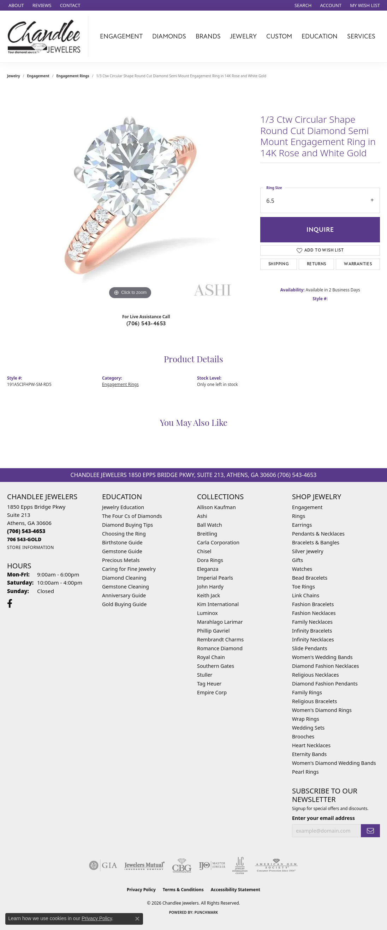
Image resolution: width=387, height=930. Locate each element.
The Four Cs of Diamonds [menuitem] (132, 516)
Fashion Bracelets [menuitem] (313, 604)
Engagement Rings (72, 75)
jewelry (13, 75)
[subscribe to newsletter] (370, 830)
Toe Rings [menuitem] (303, 586)
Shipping (278, 264)
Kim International (218, 604)
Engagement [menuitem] (307, 507)
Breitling (207, 533)
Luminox (207, 613)
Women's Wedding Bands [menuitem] (322, 657)
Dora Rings (210, 560)
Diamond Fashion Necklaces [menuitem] (325, 666)
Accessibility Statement (235, 890)
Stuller (204, 674)
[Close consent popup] (137, 919)
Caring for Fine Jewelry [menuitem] (129, 569)
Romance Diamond (220, 648)
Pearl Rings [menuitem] (305, 771)
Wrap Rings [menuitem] (305, 718)
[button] (302, 5)
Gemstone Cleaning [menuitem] (125, 586)
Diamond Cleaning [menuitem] (124, 577)
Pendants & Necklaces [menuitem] (318, 533)
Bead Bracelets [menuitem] (309, 577)
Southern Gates (215, 666)
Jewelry (243, 36)
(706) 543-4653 (146, 323)
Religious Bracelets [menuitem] (314, 701)
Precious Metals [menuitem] (120, 560)
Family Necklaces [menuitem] (312, 621)
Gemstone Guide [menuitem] (122, 551)
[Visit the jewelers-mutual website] (144, 865)
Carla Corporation (218, 542)
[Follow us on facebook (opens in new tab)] (9, 603)
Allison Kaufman (216, 507)
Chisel (204, 551)
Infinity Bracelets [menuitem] (312, 630)
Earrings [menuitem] (302, 524)
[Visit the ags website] (276, 865)
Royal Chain (211, 657)
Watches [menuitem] (302, 569)
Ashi (202, 516)
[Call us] (24, 539)
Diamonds (169, 36)
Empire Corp (212, 692)
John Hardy (210, 586)
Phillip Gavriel (213, 630)
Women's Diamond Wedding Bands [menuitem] (334, 763)
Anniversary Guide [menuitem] (124, 595)
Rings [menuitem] (298, 516)
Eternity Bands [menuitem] (309, 754)
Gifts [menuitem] (297, 560)
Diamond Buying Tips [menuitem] (127, 524)
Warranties (358, 264)
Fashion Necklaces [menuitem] (314, 613)
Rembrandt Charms (220, 639)
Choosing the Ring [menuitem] (124, 533)
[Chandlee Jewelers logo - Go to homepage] (46, 36)
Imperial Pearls (215, 577)
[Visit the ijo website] (212, 865)
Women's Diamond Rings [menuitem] (322, 710)
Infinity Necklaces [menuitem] (313, 639)
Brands (208, 36)
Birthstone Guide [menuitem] (122, 542)
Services (361, 36)
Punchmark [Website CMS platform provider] (206, 912)
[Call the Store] (26, 531)
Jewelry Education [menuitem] (123, 507)
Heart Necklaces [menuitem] (311, 745)
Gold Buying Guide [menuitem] (124, 604)
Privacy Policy (141, 890)
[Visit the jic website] (240, 865)
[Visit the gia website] (103, 865)
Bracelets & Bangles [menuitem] (315, 542)
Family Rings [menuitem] (307, 692)
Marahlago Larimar (220, 621)
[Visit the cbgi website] (182, 865)
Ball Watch (209, 524)
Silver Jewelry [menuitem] (307, 551)
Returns (316, 264)
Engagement (121, 36)
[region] (130, 195)
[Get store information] (30, 547)
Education (320, 36)
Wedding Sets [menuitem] (308, 727)
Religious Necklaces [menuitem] (315, 674)
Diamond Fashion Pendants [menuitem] (325, 683)
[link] (15, 5)
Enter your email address (323, 818)
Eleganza (207, 569)
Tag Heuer (209, 683)
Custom (279, 36)
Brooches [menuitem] (303, 736)
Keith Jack (208, 595)
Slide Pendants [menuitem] (309, 648)
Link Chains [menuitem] (305, 595)
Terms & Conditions (183, 890)
